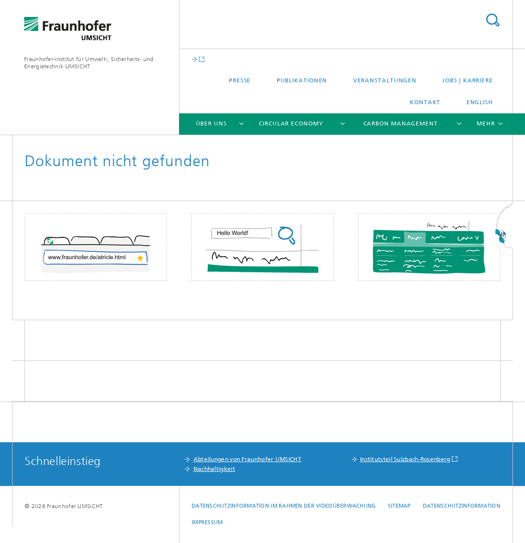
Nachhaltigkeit (214, 468)
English (479, 102)
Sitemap (399, 506)
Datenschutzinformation (461, 506)
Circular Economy (291, 123)
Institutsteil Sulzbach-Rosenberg (405, 459)
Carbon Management (400, 123)
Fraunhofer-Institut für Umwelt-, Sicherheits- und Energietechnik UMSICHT (89, 63)
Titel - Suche (492, 20)
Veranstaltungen (385, 80)
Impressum (207, 522)
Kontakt (425, 102)
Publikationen (302, 80)
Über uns (211, 123)
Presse (240, 80)
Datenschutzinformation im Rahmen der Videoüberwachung (284, 506)
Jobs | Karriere (467, 80)
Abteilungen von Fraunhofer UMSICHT (247, 459)
